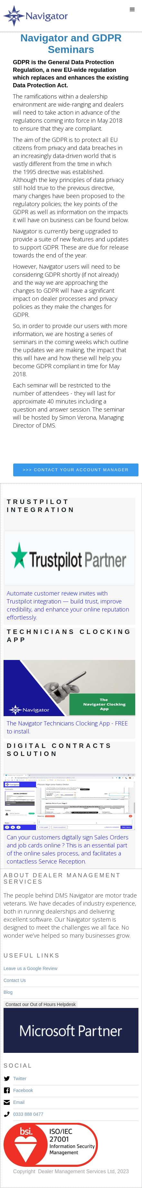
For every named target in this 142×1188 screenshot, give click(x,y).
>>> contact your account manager (76, 469)
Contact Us (15, 980)
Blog (8, 992)
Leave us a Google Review (30, 968)
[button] (132, 9)
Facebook (23, 1090)
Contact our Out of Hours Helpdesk (40, 1004)
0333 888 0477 (28, 1114)
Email (18, 1102)
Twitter (19, 1078)
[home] (34, 16)
